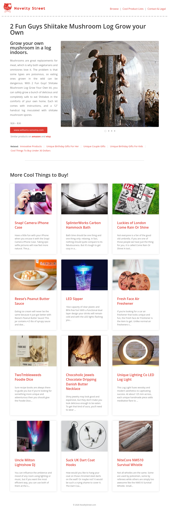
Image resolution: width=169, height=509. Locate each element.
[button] (28, 130)
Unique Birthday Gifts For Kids (126, 146)
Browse (114, 9)
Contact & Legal (157, 9)
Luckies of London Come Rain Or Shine (133, 225)
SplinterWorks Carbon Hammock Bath (83, 225)
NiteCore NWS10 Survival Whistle (130, 462)
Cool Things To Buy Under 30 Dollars (30, 150)
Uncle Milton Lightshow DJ (25, 462)
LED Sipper (74, 299)
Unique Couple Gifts (94, 146)
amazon (36, 136)
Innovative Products (31, 146)
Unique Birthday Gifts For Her (62, 146)
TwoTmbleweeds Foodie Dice (28, 377)
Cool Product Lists (133, 9)
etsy (48, 136)
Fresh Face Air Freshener (128, 301)
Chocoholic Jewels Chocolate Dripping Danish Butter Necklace (81, 382)
